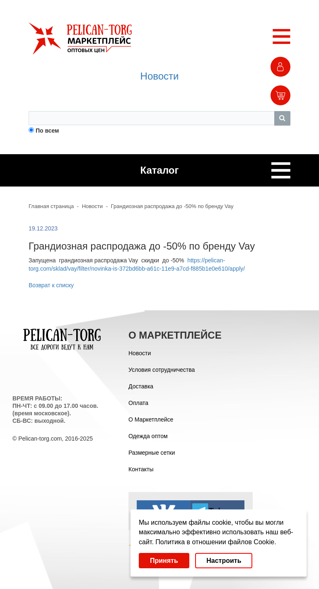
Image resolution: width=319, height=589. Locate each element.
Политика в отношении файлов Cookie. (215, 541)
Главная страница (51, 206)
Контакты (140, 469)
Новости (159, 76)
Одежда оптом (148, 436)
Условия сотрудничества (161, 369)
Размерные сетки (151, 452)
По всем (47, 130)
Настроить (223, 560)
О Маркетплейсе (150, 419)
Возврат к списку (51, 285)
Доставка (140, 386)
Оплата (138, 403)
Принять (164, 560)
